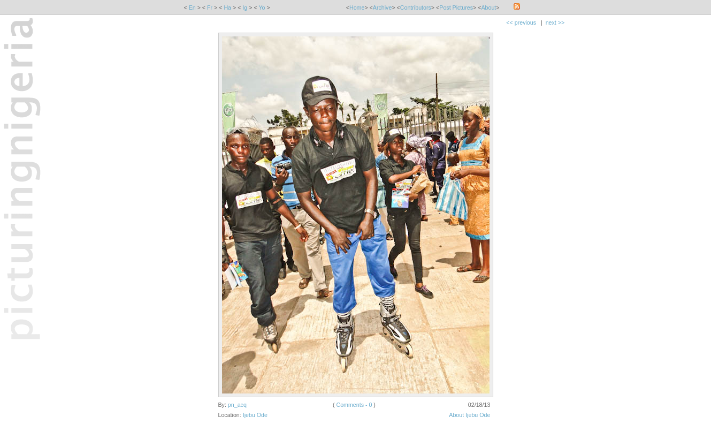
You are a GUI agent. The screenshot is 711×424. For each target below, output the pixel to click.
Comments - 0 (354, 405)
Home (356, 7)
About (488, 7)
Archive (382, 7)
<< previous (521, 22)
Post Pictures (456, 7)
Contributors (415, 7)
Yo (261, 7)
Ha (227, 7)
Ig (244, 7)
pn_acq (237, 405)
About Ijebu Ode (469, 415)
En (192, 7)
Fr (209, 7)
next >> (555, 22)
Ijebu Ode (255, 415)
